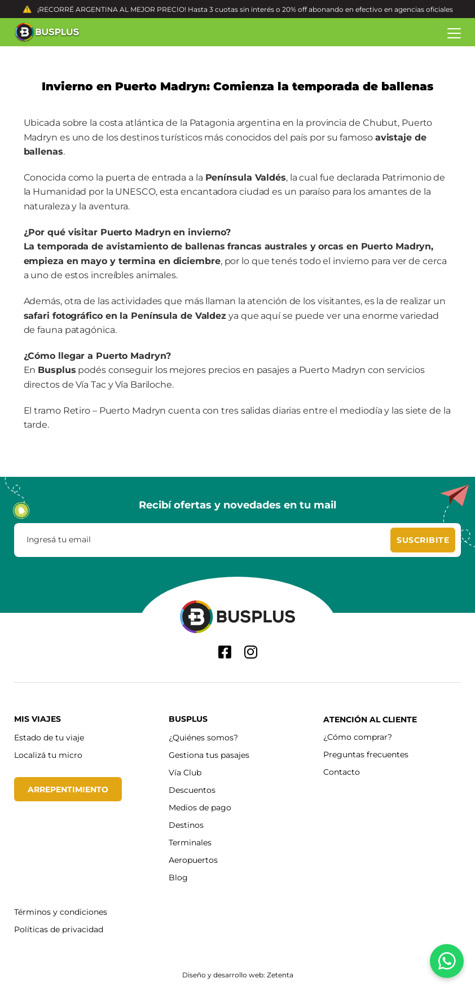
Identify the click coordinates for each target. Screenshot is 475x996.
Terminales (190, 842)
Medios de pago (200, 807)
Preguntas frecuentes (365, 754)
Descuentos (192, 789)
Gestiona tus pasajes (209, 754)
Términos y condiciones (60, 911)
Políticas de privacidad (58, 929)
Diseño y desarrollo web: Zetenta (237, 974)
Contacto (341, 771)
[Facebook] (224, 652)
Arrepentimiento (68, 789)
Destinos (186, 824)
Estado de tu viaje (49, 737)
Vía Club (185, 772)
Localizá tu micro (48, 754)
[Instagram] (250, 652)
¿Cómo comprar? (357, 736)
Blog (178, 877)
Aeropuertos (193, 859)
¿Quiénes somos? (203, 737)
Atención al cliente (370, 719)
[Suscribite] (422, 540)
